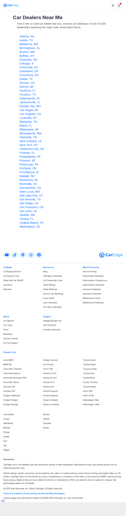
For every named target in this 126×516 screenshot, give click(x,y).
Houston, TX (27, 94)
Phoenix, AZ (27, 160)
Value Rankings (50, 289)
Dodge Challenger (11, 395)
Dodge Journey (50, 360)
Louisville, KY (28, 117)
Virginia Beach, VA (31, 222)
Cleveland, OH (28, 71)
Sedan (6, 436)
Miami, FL (25, 125)
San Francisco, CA (31, 207)
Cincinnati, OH (28, 67)
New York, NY (28, 145)
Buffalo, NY (26, 55)
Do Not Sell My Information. (51, 493)
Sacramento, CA (30, 187)
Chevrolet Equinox (11, 373)
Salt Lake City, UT (31, 195)
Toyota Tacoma (90, 382)
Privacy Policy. (31, 493)
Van (5, 445)
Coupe (6, 419)
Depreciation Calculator (93, 285)
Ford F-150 (48, 369)
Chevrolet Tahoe (11, 382)
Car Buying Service (12, 271)
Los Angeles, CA (30, 114)
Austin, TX (26, 40)
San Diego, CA (28, 203)
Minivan (6, 428)
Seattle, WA (27, 215)
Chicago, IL (26, 63)
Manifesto (7, 334)
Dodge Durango (10, 404)
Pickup (6, 432)
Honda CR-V (49, 382)
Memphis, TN (28, 121)
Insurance (7, 285)
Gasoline (47, 423)
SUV (5, 441)
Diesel (46, 428)
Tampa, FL (26, 218)
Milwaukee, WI (29, 129)
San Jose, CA (28, 211)
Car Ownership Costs (53, 280)
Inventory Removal (51, 329)
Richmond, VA (28, 180)
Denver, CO (27, 82)
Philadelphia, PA (30, 156)
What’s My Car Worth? (13, 280)
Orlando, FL (27, 152)
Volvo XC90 (88, 395)
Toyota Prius (88, 373)
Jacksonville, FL (29, 102)
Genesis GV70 (49, 373)
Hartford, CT (27, 90)
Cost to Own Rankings (53, 293)
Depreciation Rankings (93, 276)
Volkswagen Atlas (91, 400)
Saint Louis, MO (29, 191)
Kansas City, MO (30, 106)
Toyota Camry (89, 360)
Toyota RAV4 (89, 378)
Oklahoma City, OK (31, 149)
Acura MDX (8, 360)
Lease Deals (48, 298)
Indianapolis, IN (29, 98)
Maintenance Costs (91, 298)
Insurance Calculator (92, 293)
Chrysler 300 (9, 391)
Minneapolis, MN (30, 133)
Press (5, 329)
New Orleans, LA (30, 141)
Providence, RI (29, 172)
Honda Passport (50, 391)
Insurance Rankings (92, 289)
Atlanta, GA (26, 36)
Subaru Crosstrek (51, 404)
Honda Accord (50, 378)
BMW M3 (7, 364)
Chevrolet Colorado (12, 369)
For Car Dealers (10, 343)
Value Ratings (49, 285)
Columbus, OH (29, 75)
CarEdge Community (52, 276)
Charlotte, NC (28, 59)
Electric (46, 414)
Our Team (7, 325)
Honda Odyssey (50, 395)
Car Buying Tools (11, 276)
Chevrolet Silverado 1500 (15, 378)
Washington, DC (29, 226)
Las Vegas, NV (29, 110)
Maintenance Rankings (93, 302)
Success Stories (10, 338)
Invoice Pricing (89, 271)
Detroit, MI (26, 86)
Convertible (8, 414)
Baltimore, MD (28, 44)
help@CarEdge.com (52, 321)
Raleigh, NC (27, 176)
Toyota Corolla (89, 369)
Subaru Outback (50, 400)
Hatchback (8, 423)
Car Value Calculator (52, 307)
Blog (45, 271)
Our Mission (8, 321)
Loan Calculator (50, 302)
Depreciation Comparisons (95, 280)
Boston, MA (27, 52)
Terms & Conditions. (13, 493)
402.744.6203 (49, 325)
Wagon (6, 450)
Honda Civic (48, 386)
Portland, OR (27, 168)
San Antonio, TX (30, 199)
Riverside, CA (28, 184)
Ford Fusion (48, 364)
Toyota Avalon (89, 364)
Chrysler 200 (9, 386)
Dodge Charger (10, 400)
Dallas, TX (26, 79)
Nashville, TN (28, 137)
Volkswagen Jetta (91, 404)
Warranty (7, 289)
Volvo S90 (87, 391)
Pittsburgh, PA (28, 164)
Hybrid (46, 419)
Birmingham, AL (29, 48)
